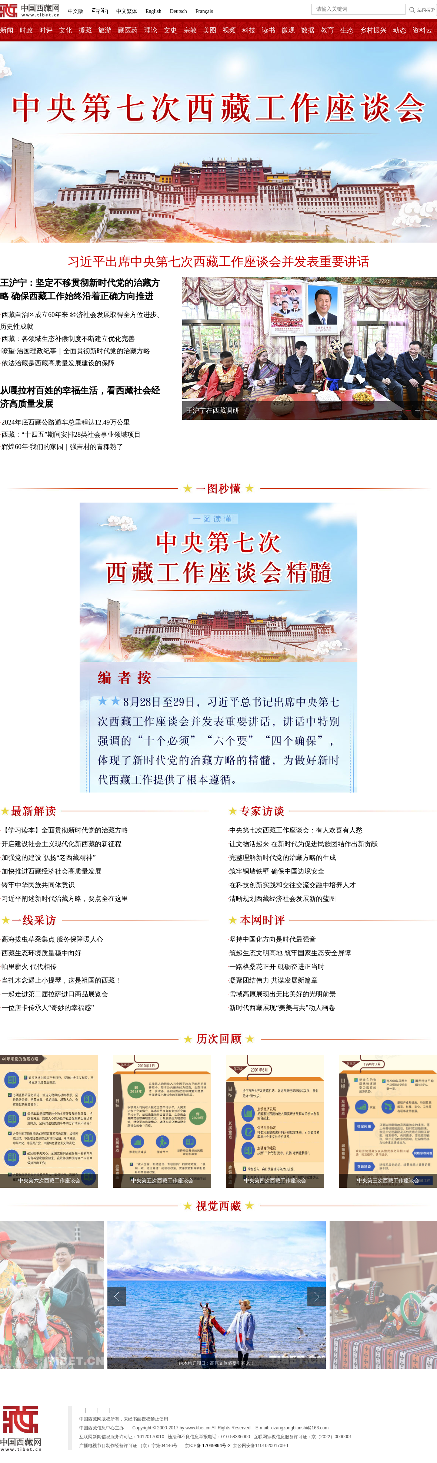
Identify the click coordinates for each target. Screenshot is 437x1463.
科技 (249, 30)
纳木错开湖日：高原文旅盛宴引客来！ (216, 1363)
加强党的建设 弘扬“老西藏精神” (48, 857)
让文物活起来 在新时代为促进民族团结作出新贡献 (303, 844)
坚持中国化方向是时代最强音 (272, 939)
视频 (229, 30)
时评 (46, 30)
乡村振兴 (373, 30)
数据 (307, 30)
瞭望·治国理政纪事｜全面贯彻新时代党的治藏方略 (75, 351)
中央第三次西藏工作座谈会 (388, 1180)
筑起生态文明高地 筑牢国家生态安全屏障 (290, 953)
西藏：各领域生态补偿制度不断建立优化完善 (68, 338)
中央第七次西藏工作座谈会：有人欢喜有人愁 (296, 830)
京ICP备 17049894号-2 (207, 1445)
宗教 (190, 30)
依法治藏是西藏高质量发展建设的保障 (58, 363)
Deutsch (178, 11)
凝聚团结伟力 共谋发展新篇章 (273, 980)
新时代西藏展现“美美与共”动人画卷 (282, 1007)
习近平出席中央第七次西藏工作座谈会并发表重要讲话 (218, 261)
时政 (26, 30)
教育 (327, 30)
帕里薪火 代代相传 (29, 966)
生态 (347, 30)
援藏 (85, 30)
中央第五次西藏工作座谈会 (162, 1180)
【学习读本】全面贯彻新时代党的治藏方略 (64, 830)
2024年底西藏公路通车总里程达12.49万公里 (65, 422)
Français (204, 11)
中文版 (75, 11)
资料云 (423, 30)
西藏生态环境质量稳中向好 (41, 953)
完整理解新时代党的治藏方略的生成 (282, 857)
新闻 (6, 30)
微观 (288, 30)
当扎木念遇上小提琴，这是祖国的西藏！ (61, 980)
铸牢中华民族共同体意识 (38, 885)
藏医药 (128, 30)
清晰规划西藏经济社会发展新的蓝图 (282, 898)
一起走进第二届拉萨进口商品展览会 (54, 994)
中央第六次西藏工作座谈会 (49, 1180)
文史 (170, 30)
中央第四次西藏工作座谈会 (275, 1180)
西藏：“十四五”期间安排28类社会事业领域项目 (71, 434)
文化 (65, 30)
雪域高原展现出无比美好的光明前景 (282, 994)
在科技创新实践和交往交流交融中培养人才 (292, 885)
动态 (399, 30)
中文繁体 (126, 11)
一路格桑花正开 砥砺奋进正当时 (276, 966)
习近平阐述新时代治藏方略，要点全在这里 (64, 898)
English (153, 11)
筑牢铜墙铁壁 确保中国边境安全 (276, 871)
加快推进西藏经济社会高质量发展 (51, 871)
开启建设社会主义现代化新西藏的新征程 (61, 844)
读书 (268, 30)
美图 (209, 30)
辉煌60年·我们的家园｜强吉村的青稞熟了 (62, 446)
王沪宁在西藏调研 (212, 410)
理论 (150, 30)
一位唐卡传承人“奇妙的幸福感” (47, 1007)
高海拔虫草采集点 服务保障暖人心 (52, 939)
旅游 (104, 30)
